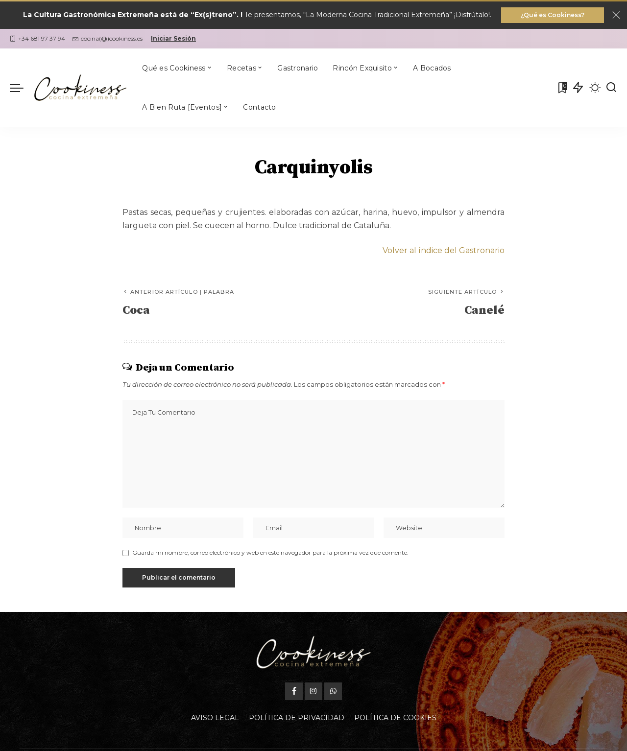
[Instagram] (313, 691)
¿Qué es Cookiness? (552, 15)
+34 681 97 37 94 (37, 38)
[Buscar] (611, 87)
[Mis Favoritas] (561, 87)
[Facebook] (294, 691)
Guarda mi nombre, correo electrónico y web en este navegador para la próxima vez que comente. (270, 552)
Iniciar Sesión (173, 38)
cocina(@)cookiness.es (107, 38)
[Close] (616, 15)
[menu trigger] (21, 87)
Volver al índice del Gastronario (444, 250)
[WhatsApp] (333, 691)
